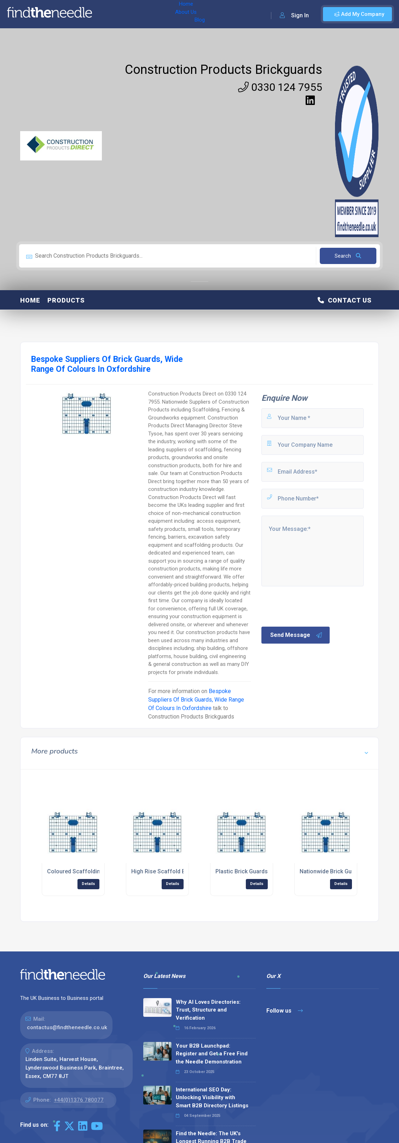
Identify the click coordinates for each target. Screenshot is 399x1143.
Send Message (296, 635)
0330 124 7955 (280, 87)
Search (348, 256)
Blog (158, 14)
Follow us (284, 1010)
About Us (133, 14)
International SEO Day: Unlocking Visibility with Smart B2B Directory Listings (212, 1097)
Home (107, 14)
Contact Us (345, 300)
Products (66, 300)
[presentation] (314, 606)
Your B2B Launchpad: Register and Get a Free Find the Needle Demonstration (212, 1054)
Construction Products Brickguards (223, 69)
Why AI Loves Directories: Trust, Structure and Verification (208, 1010)
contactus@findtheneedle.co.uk (67, 1027)
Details (88, 883)
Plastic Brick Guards (241, 871)
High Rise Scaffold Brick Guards (173, 871)
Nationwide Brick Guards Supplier (343, 871)
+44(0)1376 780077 (79, 1100)
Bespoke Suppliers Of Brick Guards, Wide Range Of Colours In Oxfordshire (196, 699)
